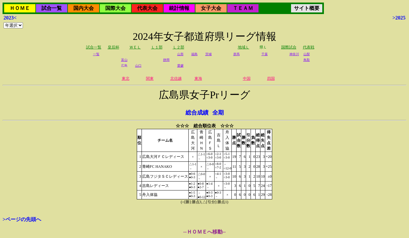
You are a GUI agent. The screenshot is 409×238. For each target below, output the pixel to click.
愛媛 (180, 65)
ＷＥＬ (135, 47)
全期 (218, 112)
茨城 (208, 54)
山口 (138, 65)
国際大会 (115, 8)
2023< (10, 17)
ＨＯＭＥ (20, 8)
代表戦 (308, 47)
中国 (247, 78)
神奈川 (294, 54)
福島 (194, 54)
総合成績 (197, 112)
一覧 (96, 54)
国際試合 (288, 47)
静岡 (166, 60)
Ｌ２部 (178, 47)
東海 (198, 78)
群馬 (236, 54)
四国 (271, 78)
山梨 (306, 54)
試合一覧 (51, 8)
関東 (150, 78)
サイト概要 (306, 8)
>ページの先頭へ (22, 219)
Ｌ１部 (157, 47)
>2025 (398, 17)
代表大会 (147, 8)
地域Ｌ (243, 47)
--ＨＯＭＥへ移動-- (204, 231)
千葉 (264, 54)
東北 (125, 78)
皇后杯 (113, 47)
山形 (180, 54)
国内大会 (83, 8)
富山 (124, 60)
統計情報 (179, 8)
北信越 (176, 78)
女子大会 (211, 8)
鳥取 (306, 60)
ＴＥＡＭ (243, 8)
